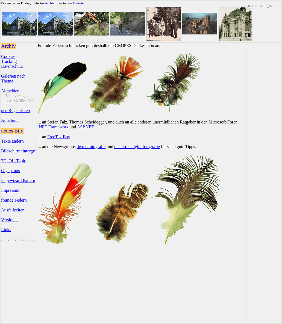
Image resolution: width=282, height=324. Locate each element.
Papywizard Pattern (18, 180)
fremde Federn (14, 200)
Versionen (10, 219)
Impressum (10, 190)
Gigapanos (10, 170)
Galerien (79, 3)
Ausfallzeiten (12, 210)
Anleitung (10, 120)
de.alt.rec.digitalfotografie (137, 146)
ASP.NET (85, 127)
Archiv (50, 3)
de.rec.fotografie (91, 146)
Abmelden (10, 91)
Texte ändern (12, 141)
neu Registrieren (15, 110)
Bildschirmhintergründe (22, 151)
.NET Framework (53, 127)
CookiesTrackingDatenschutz (12, 61)
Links (6, 229)
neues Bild (12, 131)
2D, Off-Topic (13, 160)
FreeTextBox (58, 136)
